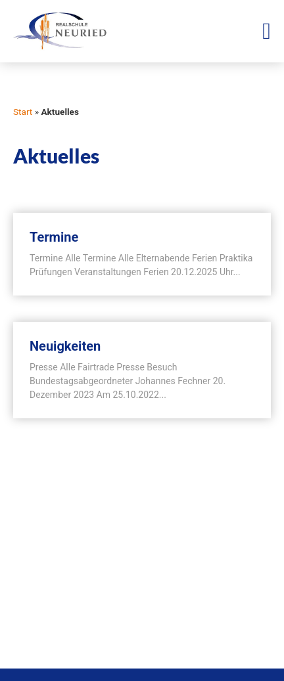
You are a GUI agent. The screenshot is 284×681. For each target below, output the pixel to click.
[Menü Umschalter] (266, 31)
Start (22, 111)
